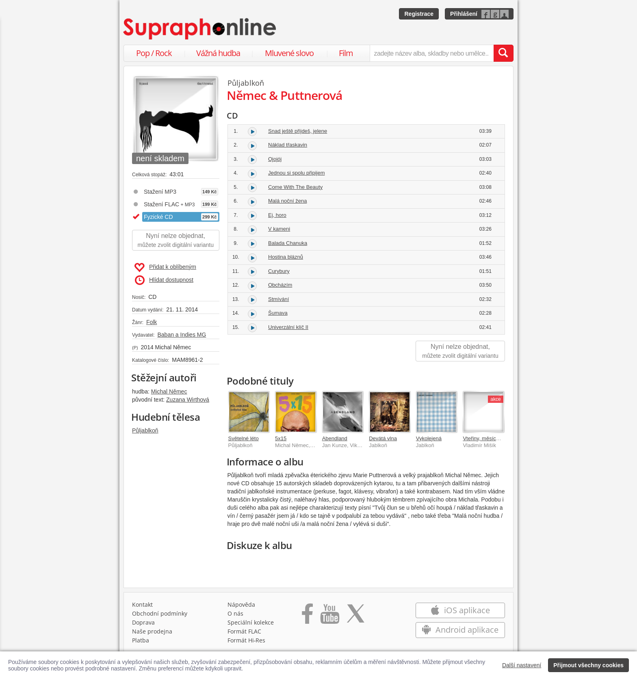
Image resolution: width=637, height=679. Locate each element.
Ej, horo (277, 215)
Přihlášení (463, 14)
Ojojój (275, 159)
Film (346, 53)
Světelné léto (243, 438)
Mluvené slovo (289, 53)
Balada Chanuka (287, 243)
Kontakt (142, 606)
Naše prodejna (152, 633)
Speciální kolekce (251, 624)
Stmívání (278, 299)
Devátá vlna (383, 438)
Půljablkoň (145, 430)
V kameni (279, 229)
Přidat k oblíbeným (165, 267)
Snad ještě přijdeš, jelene (297, 131)
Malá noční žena (287, 201)
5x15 (280, 438)
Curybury (279, 271)
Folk (151, 322)
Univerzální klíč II (288, 327)
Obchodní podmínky (159, 615)
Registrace (418, 14)
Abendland (334, 438)
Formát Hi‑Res (247, 642)
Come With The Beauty (295, 187)
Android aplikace (460, 631)
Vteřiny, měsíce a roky (489, 438)
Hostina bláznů (285, 257)
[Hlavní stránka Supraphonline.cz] (200, 28)
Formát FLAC (244, 633)
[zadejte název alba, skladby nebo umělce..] (432, 53)
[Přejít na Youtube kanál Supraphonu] (329, 618)
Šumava (278, 313)
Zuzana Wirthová (187, 399)
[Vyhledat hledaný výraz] (503, 53)
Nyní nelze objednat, (175, 240)
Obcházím (280, 285)
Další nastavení (522, 665)
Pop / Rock (154, 53)
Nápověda (241, 606)
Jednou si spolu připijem (296, 173)
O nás (235, 615)
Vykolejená (429, 438)
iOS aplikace (460, 612)
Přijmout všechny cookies (588, 665)
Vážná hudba (218, 53)
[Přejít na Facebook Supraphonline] (307, 618)
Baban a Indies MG (181, 334)
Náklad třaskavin (287, 145)
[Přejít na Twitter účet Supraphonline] (355, 618)
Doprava (143, 624)
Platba (140, 642)
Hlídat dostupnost (164, 280)
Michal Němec (169, 391)
